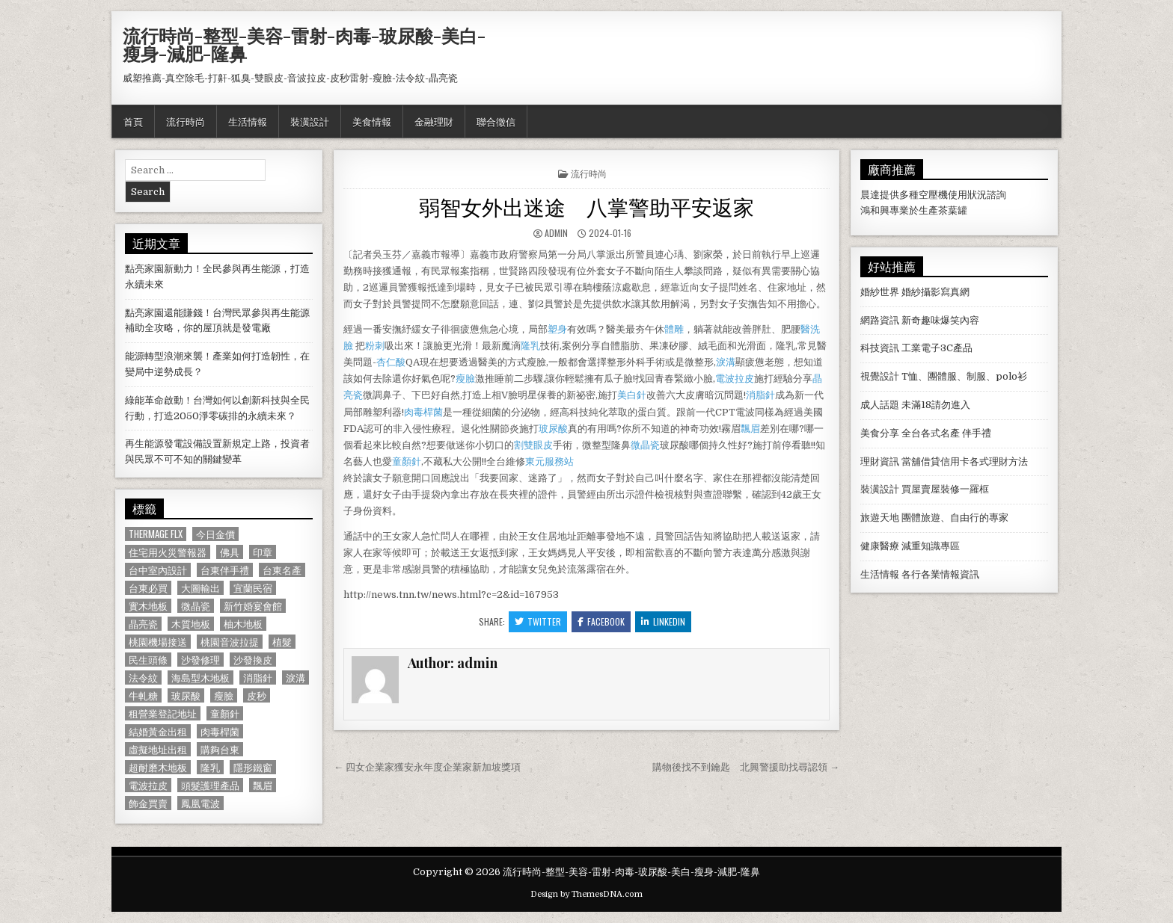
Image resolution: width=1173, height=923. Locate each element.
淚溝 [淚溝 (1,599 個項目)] (295, 677)
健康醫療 (879, 546)
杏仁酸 (390, 362)
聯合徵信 (496, 121)
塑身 (557, 329)
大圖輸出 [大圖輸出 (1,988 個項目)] (200, 588)
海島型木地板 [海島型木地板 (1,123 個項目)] (200, 677)
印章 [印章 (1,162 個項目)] (262, 552)
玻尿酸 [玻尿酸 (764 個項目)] (185, 695)
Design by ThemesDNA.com (586, 894)
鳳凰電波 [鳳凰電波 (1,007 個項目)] (200, 803)
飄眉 (750, 428)
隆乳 (530, 345)
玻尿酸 (553, 428)
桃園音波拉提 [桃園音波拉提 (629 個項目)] (229, 642)
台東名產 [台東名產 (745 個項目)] (282, 570)
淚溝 (725, 362)
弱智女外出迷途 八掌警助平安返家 (586, 206)
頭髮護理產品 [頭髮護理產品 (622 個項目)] (210, 785)
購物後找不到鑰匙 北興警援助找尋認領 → (745, 767)
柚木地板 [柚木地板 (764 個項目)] (243, 624)
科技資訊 (879, 348)
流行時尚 (185, 121)
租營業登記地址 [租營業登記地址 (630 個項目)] (163, 713)
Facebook (601, 621)
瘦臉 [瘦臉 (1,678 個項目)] (223, 695)
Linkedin (663, 621)
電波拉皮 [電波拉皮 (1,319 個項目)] (148, 785)
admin (556, 232)
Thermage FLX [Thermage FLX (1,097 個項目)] (156, 534)
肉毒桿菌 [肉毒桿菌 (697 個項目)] (219, 731)
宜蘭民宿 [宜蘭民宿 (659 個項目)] (252, 588)
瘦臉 (465, 378)
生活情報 (247, 121)
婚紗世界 (879, 291)
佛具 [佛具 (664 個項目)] (229, 552)
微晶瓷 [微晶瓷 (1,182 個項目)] (195, 606)
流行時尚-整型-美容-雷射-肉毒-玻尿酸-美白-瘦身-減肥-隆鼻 (304, 44)
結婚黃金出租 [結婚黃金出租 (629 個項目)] (158, 731)
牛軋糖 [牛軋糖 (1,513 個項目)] (143, 695)
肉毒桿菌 (423, 412)
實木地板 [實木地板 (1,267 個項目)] (148, 606)
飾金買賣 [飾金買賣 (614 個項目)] (148, 803)
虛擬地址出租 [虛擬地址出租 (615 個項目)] (158, 749)
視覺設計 (879, 376)
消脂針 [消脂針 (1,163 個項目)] (257, 677)
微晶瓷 (645, 445)
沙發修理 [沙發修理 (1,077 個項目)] (200, 659)
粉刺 (375, 345)
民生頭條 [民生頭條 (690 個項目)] (148, 659)
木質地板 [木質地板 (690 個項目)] (190, 624)
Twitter (538, 621)
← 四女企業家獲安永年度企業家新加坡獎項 (427, 767)
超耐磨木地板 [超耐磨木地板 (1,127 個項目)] (158, 767)
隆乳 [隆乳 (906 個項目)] (210, 767)
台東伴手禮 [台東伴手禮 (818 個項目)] (224, 570)
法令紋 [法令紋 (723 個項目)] (143, 677)
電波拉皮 (734, 378)
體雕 (674, 329)
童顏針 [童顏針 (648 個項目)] (224, 713)
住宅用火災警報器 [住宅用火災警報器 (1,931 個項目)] (167, 552)
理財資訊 (879, 461)
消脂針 (760, 395)
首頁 (133, 121)
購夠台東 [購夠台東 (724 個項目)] (219, 749)
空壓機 (933, 194)
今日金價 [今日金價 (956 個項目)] (215, 534)
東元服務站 (549, 461)
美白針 (631, 395)
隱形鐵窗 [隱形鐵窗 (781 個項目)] (252, 767)
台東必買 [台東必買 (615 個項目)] (148, 588)
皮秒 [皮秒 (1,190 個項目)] (256, 695)
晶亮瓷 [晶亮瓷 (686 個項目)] (143, 624)
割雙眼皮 (533, 445)
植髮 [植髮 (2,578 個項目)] (282, 642)
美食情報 (371, 121)
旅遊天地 (879, 517)
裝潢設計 (309, 121)
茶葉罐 (952, 210)
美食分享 (879, 433)
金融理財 (433, 121)
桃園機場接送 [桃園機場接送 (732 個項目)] (158, 642)
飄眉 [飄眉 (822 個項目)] (262, 785)
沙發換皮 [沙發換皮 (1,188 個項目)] (252, 659)
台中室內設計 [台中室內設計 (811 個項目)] (158, 570)
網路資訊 (879, 320)
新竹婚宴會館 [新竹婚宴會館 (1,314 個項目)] (253, 606)
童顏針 (406, 461)
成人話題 (879, 404)
